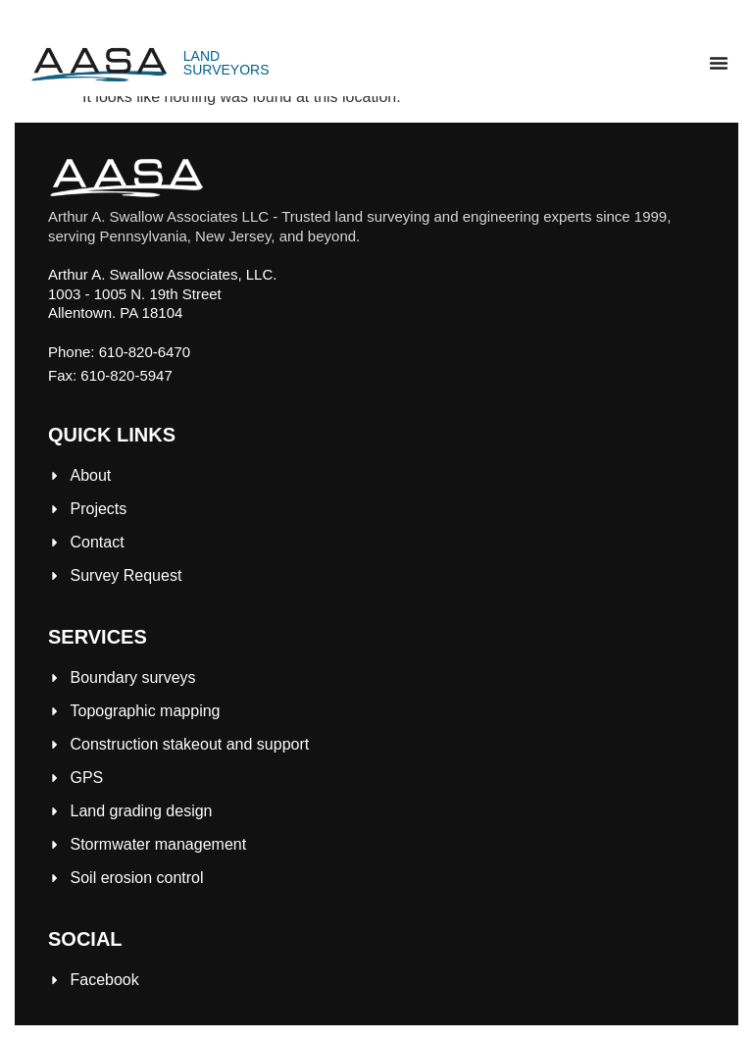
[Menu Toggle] (718, 63)
